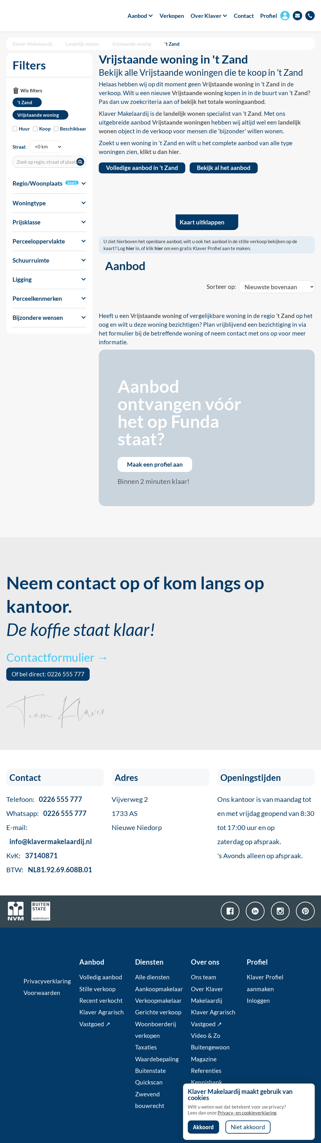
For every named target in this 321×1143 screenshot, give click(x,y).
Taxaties (146, 1047)
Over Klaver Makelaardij (207, 995)
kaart (72, 183)
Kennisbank (206, 1082)
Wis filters (31, 90)
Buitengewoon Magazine (210, 1053)
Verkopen (172, 15)
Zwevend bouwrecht (149, 1100)
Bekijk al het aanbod (223, 167)
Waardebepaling (157, 1059)
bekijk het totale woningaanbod (223, 101)
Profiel (268, 15)
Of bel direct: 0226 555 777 (48, 674)
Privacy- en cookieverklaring (247, 1112)
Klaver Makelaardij (32, 44)
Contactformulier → (57, 657)
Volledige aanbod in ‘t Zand (142, 167)
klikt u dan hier (159, 151)
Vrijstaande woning (131, 44)
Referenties (206, 1070)
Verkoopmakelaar (158, 1000)
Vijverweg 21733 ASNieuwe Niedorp (137, 813)
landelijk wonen (184, 113)
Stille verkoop (97, 989)
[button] (137, 15)
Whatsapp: (46, 813)
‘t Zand (270, 84)
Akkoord (203, 1127)
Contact (244, 15)
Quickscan (149, 1082)
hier (130, 248)
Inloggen (258, 1000)
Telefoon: (44, 799)
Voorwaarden (42, 992)
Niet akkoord (248, 1127)
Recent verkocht (101, 1000)
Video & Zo (205, 1035)
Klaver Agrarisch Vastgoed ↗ (101, 1018)
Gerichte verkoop (158, 1012)
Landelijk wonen (82, 44)
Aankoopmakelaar (159, 989)
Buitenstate (150, 1070)
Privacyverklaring (47, 981)
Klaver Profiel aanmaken (265, 983)
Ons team (203, 977)
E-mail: (49, 834)
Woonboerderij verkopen (155, 1030)
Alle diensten (152, 977)
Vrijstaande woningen (181, 122)
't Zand (172, 44)
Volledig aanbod (100, 977)
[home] (30, 15)
